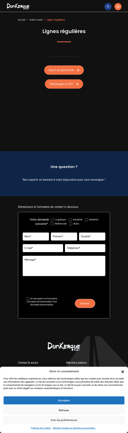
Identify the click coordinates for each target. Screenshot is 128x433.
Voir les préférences (64, 420)
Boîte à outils (36, 20)
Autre (74, 223)
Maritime (91, 219)
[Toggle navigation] (118, 6)
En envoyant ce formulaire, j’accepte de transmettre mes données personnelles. (41, 301)
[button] (122, 371)
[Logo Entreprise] (18, 6)
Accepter (64, 400)
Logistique (58, 219)
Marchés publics (76, 362)
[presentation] (50, 287)
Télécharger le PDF (64, 84)
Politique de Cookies (41, 428)
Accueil (21, 20)
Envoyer (85, 303)
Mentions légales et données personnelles (74, 428)
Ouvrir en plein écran (64, 70)
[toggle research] (108, 6)
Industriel (75, 219)
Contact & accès (28, 362)
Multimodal (58, 223)
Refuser (64, 410)
